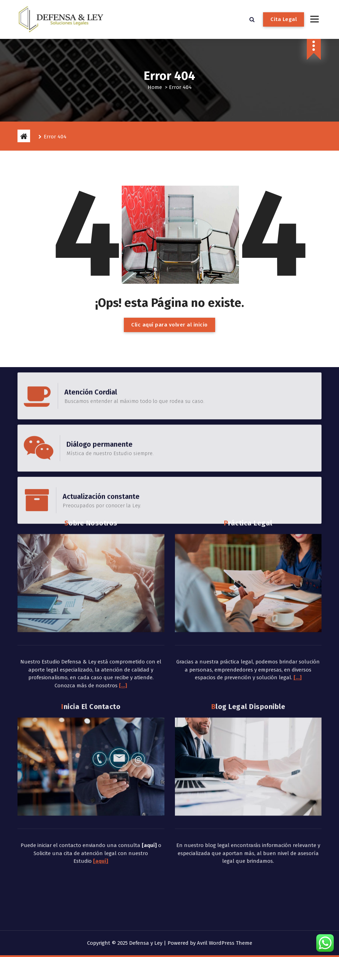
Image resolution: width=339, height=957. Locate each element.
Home (155, 87)
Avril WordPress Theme (224, 943)
